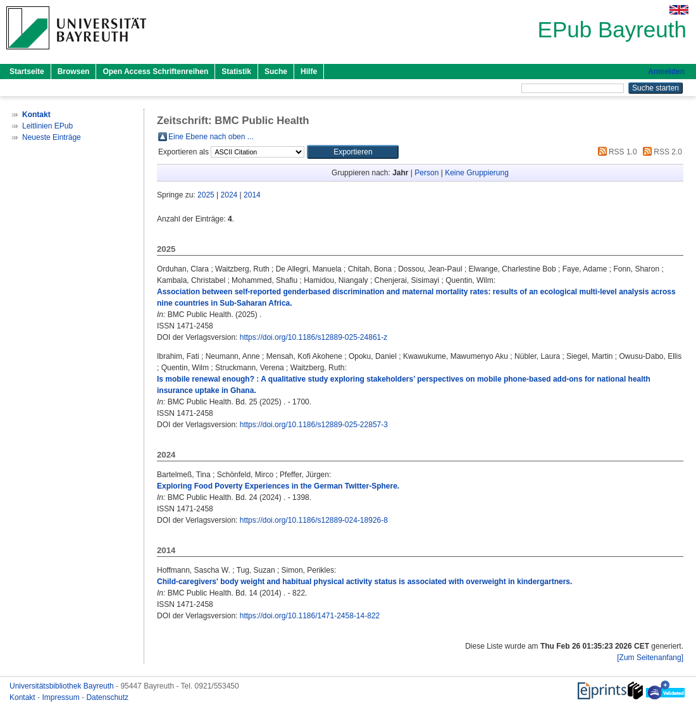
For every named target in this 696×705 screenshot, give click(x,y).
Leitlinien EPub (47, 126)
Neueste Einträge (51, 137)
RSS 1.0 (615, 151)
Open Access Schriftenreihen (155, 71)
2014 (252, 194)
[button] (353, 152)
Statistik (236, 71)
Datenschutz (107, 697)
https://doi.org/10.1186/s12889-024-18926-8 (314, 520)
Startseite (26, 71)
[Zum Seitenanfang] (650, 657)
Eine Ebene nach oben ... (211, 136)
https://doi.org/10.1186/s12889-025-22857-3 (314, 424)
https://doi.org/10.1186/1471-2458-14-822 (310, 615)
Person (426, 172)
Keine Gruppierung (477, 172)
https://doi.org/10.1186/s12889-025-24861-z (314, 337)
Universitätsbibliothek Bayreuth (62, 686)
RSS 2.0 (660, 151)
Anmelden (666, 71)
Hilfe (309, 71)
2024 (229, 194)
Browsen (74, 71)
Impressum (62, 697)
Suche (275, 71)
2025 (205, 194)
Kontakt (23, 697)
